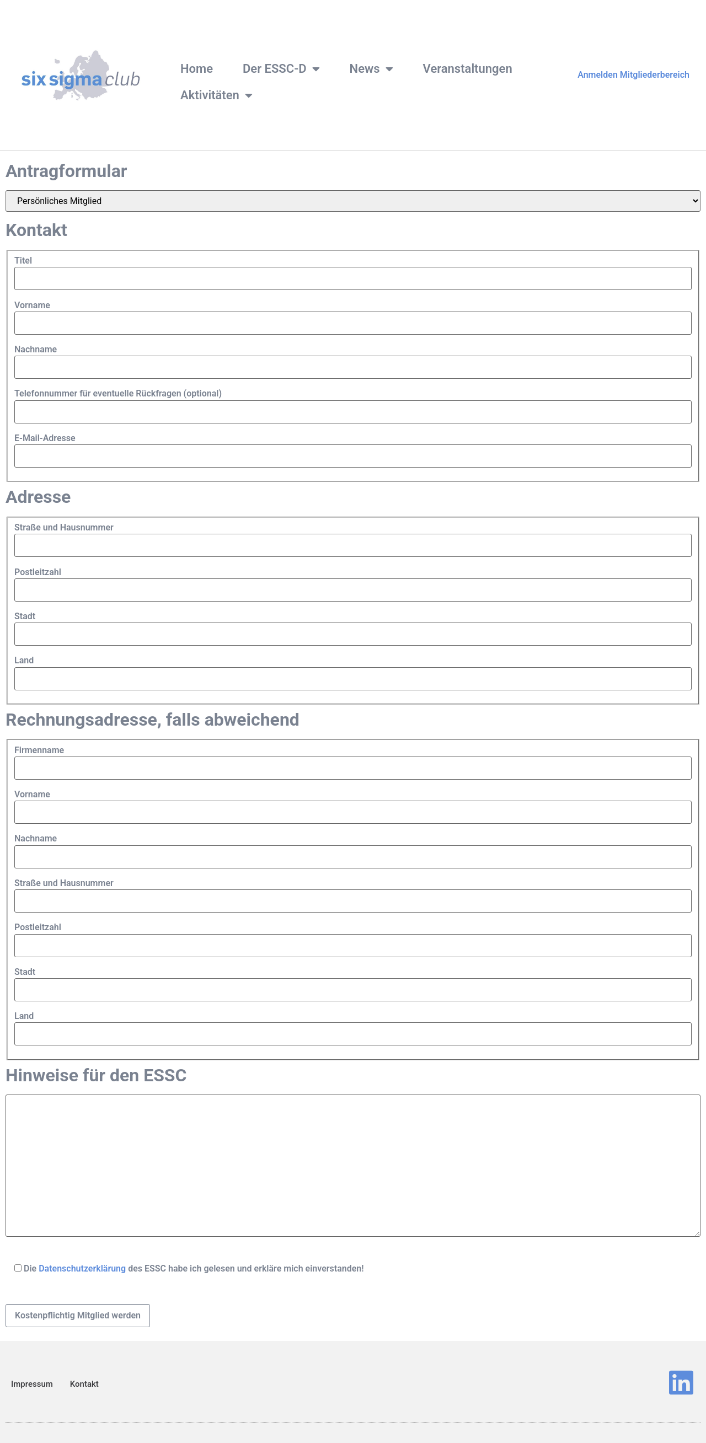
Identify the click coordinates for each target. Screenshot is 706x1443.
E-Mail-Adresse (45, 438)
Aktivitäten (216, 95)
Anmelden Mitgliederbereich (633, 74)
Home (196, 69)
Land (24, 660)
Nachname (35, 349)
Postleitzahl (37, 572)
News (371, 69)
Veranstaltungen (467, 69)
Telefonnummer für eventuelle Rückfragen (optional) (118, 393)
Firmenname (39, 750)
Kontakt (84, 1384)
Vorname (32, 305)
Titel (23, 260)
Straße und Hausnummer (64, 527)
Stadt (24, 616)
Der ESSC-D (281, 69)
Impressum (32, 1384)
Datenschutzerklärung (82, 1268)
